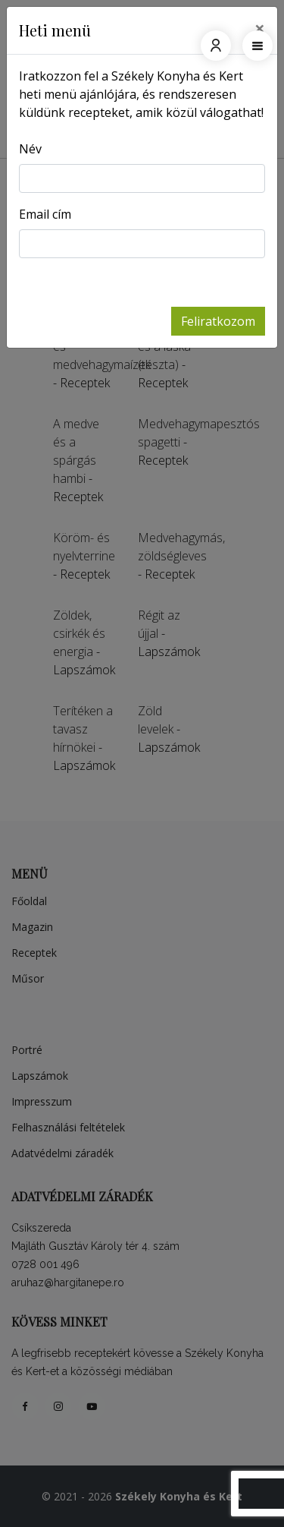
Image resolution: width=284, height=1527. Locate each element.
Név (30, 148)
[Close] (259, 28)
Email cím (45, 214)
